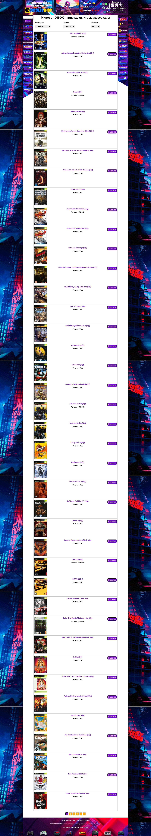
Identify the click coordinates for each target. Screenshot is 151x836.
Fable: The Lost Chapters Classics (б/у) (78, 676)
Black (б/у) (77, 92)
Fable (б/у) (77, 657)
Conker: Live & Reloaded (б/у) (77, 384)
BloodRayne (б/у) (78, 111)
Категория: (39, 23)
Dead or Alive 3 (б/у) (77, 481)
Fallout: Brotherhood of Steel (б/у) (78, 696)
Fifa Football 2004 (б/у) (77, 774)
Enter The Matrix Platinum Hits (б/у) (77, 618)
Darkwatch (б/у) (77, 462)
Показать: (95, 23)
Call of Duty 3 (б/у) (77, 306)
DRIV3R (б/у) (77, 559)
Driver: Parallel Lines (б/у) (77, 598)
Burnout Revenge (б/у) (77, 248)
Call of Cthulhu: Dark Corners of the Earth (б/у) (77, 267)
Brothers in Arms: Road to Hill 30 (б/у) (77, 150)
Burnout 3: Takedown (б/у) (77, 209)
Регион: (66, 23)
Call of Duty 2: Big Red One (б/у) (77, 287)
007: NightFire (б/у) (77, 33)
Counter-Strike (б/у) (78, 404)
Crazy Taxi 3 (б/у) (78, 443)
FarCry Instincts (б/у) (77, 754)
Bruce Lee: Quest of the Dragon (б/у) (78, 170)
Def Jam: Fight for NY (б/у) (78, 501)
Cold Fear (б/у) (78, 365)
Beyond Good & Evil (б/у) (77, 72)
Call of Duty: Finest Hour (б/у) (78, 326)
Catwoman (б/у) (77, 345)
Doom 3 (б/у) (77, 521)
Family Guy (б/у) (77, 715)
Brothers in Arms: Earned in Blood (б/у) (77, 131)
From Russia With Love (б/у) (77, 793)
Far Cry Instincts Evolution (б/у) (78, 735)
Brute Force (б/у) (78, 189)
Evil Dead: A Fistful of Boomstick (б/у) (77, 637)
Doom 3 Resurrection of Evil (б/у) (77, 540)
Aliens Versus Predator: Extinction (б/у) (77, 53)
